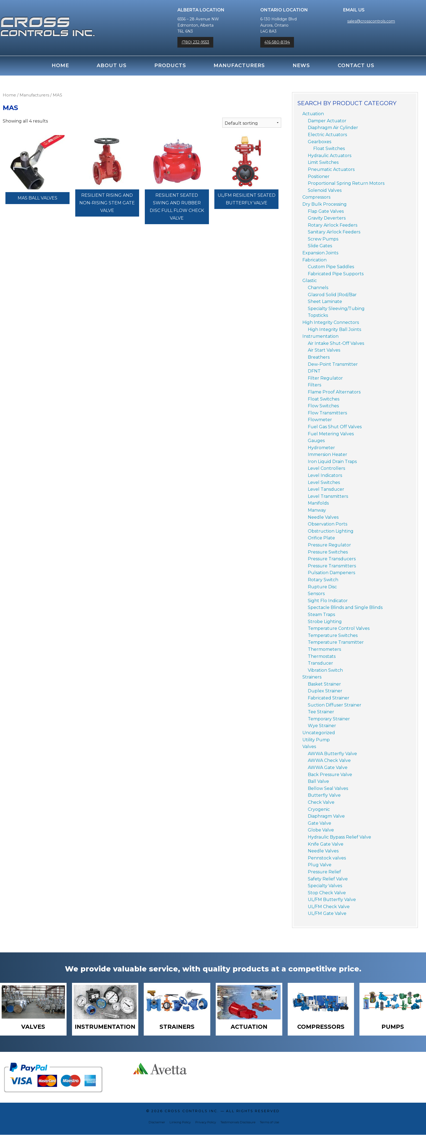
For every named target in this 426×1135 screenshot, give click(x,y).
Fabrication (314, 259)
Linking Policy (180, 1122)
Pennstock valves (327, 858)
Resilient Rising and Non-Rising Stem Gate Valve (107, 203)
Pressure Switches (328, 552)
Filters (314, 384)
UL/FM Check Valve (329, 906)
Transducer (320, 663)
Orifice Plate (321, 537)
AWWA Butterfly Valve (332, 753)
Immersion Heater (327, 454)
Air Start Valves (324, 350)
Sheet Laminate (325, 301)
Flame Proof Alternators (334, 392)
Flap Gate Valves (326, 211)
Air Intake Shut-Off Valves (336, 343)
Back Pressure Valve (330, 774)
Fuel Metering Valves (331, 433)
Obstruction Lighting (330, 531)
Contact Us (356, 65)
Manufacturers (239, 65)
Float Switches (329, 148)
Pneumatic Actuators (331, 169)
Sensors (316, 593)
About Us (112, 65)
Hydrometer (321, 447)
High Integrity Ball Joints (334, 329)
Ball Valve (318, 781)
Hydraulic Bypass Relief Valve (339, 837)
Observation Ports (327, 524)
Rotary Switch (323, 579)
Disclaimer (157, 1122)
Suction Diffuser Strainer (334, 705)
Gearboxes (319, 141)
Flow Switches (323, 405)
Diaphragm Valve (326, 816)
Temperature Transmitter (336, 642)
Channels (318, 287)
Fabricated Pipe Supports (336, 273)
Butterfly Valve (324, 795)
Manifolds (318, 503)
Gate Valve (319, 823)
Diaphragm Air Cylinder (333, 127)
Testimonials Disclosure (237, 1122)
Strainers (311, 677)
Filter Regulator (325, 378)
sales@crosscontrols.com (371, 21)
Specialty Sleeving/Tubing (336, 308)
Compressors (316, 197)
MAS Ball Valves (37, 198)
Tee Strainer (321, 711)
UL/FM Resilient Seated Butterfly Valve (246, 199)
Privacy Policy (205, 1122)
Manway (317, 510)
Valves (309, 746)
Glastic (309, 280)
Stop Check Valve (327, 892)
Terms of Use (269, 1122)
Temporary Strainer (329, 718)
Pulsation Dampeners (331, 572)
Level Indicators (325, 475)
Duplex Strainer (325, 690)
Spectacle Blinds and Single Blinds (345, 607)
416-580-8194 (277, 42)
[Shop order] (251, 123)
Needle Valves (323, 517)
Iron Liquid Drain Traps (332, 461)
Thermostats (322, 656)
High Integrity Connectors (330, 322)
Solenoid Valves (325, 190)
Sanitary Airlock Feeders (334, 231)
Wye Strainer (322, 725)
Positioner (319, 176)
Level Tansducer (326, 489)
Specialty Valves (325, 885)
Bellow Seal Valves (328, 788)
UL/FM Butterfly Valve (332, 899)
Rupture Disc (322, 586)
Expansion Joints (320, 252)
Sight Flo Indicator (328, 600)
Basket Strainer (324, 684)
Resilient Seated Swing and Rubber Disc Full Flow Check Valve (177, 207)
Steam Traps (321, 614)
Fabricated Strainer (328, 698)
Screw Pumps (323, 239)
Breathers (319, 357)
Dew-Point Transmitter (333, 364)
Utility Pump (316, 739)
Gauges (316, 440)
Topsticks (318, 315)
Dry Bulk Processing (324, 204)
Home (60, 65)
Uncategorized (318, 732)
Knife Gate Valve (325, 844)
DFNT (314, 371)
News (301, 65)
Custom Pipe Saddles (331, 266)
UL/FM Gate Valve (327, 913)
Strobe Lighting (325, 621)
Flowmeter (320, 419)
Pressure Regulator (329, 545)
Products (170, 65)
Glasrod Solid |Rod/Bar (332, 294)
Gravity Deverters (327, 218)
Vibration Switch (325, 670)
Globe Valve (321, 830)
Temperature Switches (333, 635)
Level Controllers (326, 468)
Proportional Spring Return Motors (346, 183)
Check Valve (321, 802)
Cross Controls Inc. (192, 1111)
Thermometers (324, 649)
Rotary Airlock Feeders (332, 225)
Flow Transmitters (327, 412)
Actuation (313, 113)
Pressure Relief (324, 871)
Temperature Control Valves (338, 628)
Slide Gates (320, 245)
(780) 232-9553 (195, 42)
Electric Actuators (327, 134)
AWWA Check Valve (329, 760)
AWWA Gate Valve (327, 767)
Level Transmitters (328, 496)
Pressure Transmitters (332, 565)
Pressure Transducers (332, 558)
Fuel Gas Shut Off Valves (335, 426)
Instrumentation (320, 336)
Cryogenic (319, 809)
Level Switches (324, 482)
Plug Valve (319, 864)
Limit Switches (323, 162)
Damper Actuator (327, 120)
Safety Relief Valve (328, 878)
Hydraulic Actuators (329, 155)
